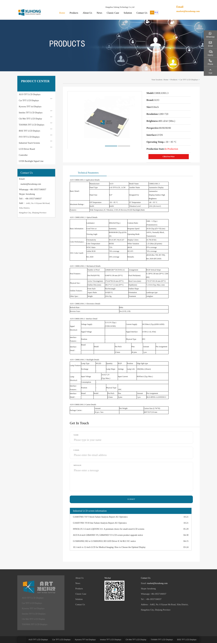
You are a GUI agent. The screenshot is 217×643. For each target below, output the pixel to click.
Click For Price (168, 156)
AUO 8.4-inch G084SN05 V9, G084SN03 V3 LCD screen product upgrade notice (108, 535)
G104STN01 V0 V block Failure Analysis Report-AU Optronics (100, 517)
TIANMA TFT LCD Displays (31, 125)
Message (77, 465)
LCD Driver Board (27, 149)
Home (62, 13)
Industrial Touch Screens (29, 143)
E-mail (76, 450)
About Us (87, 13)
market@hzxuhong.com (188, 11)
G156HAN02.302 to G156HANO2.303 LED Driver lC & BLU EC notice (104, 541)
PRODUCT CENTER (35, 81)
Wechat (107, 578)
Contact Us (141, 13)
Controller (23, 155)
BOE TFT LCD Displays (29, 131)
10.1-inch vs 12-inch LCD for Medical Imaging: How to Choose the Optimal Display (109, 547)
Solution (128, 13)
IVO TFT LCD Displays (29, 137)
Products (74, 13)
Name (76, 435)
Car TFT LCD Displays (29, 100)
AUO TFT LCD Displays (29, 94)
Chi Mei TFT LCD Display (30, 119)
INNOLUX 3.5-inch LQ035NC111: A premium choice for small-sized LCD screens (108, 529)
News (99, 13)
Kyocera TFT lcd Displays (30, 106)
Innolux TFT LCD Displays (30, 112)
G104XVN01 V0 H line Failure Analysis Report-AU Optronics (100, 523)
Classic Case (113, 13)
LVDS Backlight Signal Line (31, 161)
